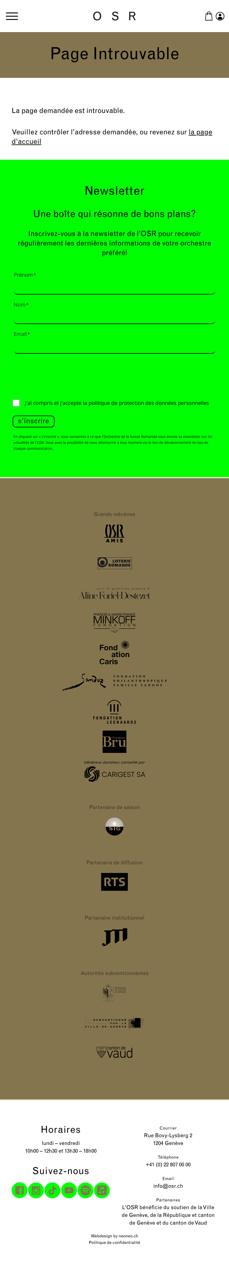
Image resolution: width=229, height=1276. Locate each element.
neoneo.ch (128, 1236)
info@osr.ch (168, 1186)
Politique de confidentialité (114, 1243)
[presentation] (58, 375)
